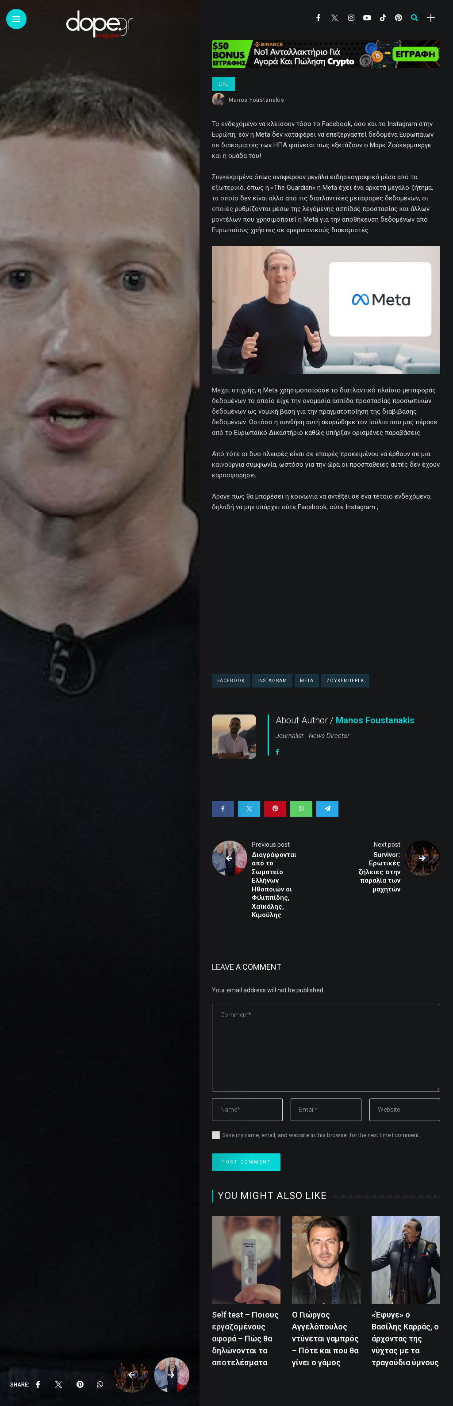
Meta (307, 680)
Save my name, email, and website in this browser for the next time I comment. (321, 1135)
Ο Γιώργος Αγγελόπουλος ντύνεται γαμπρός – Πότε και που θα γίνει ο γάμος (325, 1338)
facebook (231, 680)
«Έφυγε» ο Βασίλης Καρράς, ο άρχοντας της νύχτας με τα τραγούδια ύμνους (405, 1338)
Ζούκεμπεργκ (345, 680)
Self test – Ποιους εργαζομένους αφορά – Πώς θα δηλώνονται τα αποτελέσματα (245, 1338)
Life (223, 84)
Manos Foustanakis (256, 100)
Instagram (272, 680)
